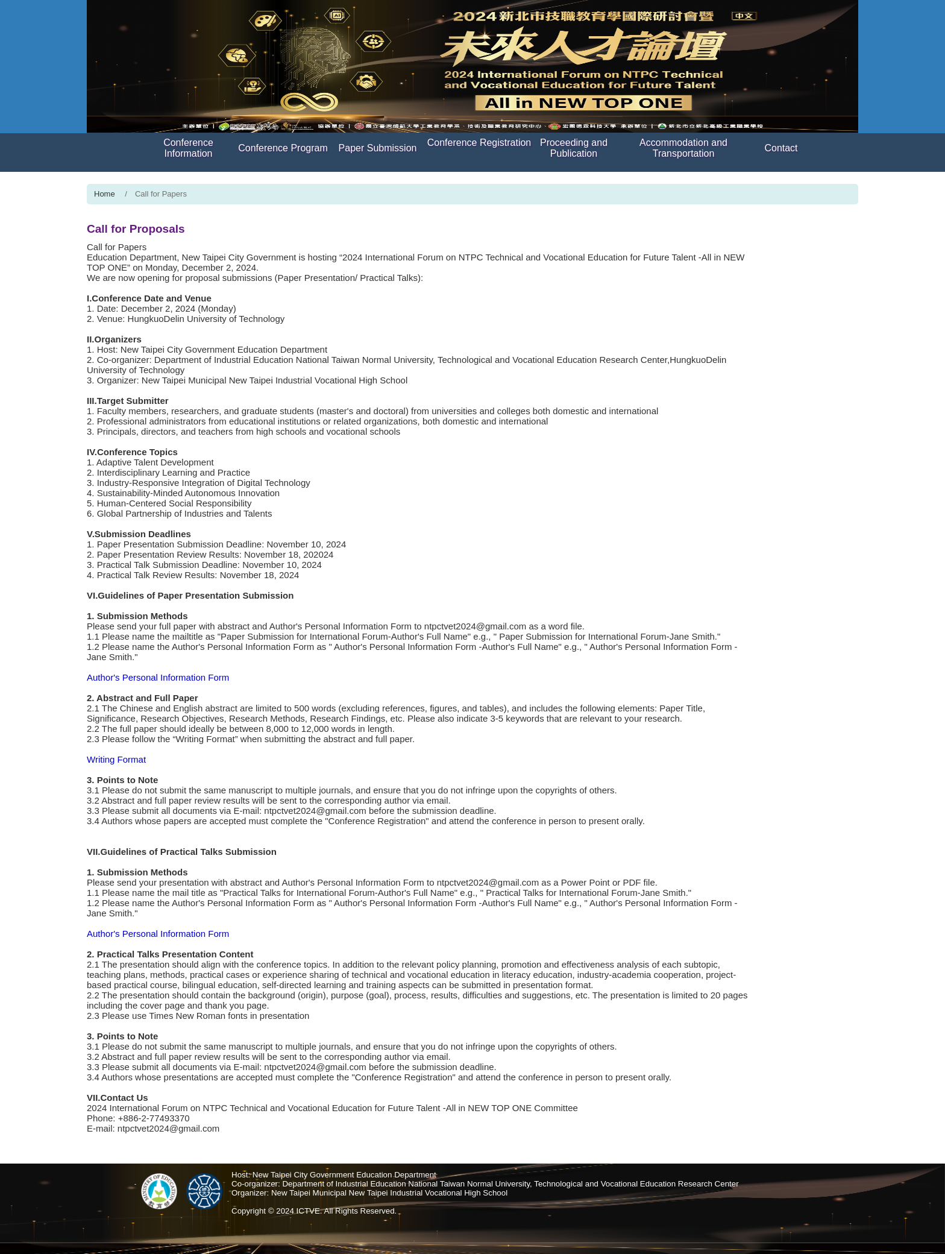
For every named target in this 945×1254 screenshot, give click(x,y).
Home (104, 193)
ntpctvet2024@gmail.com (475, 626)
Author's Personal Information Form (340, 626)
